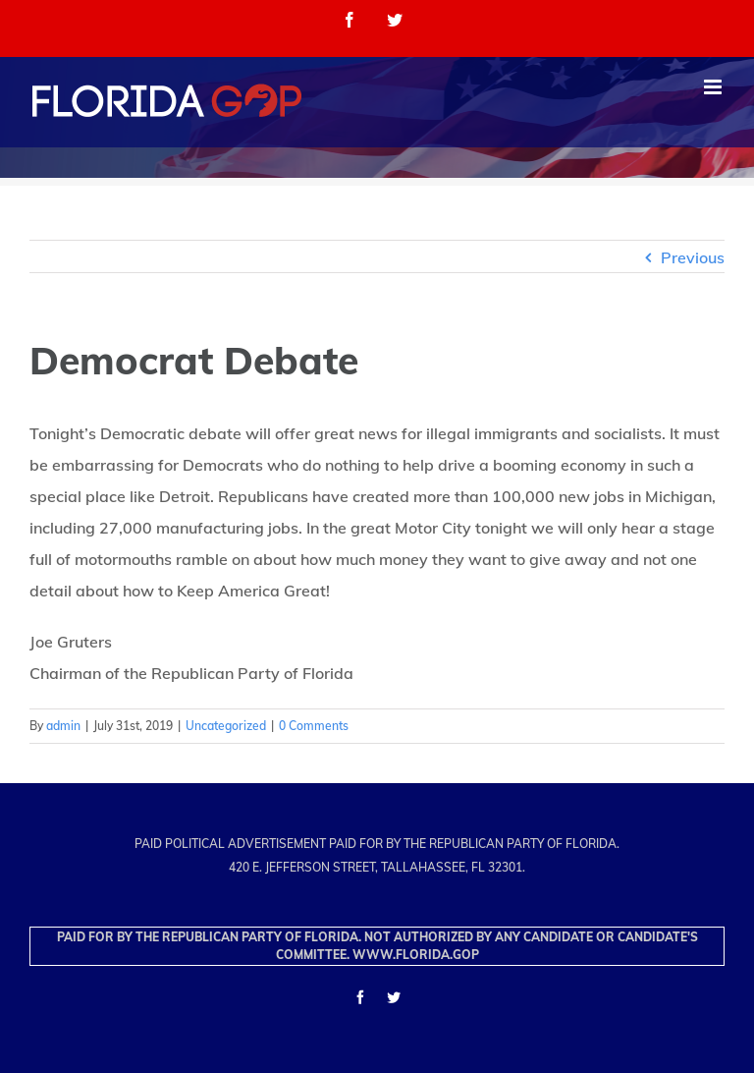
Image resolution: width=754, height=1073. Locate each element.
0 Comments (314, 725)
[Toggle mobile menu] (714, 87)
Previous (693, 257)
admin (63, 725)
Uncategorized (226, 725)
